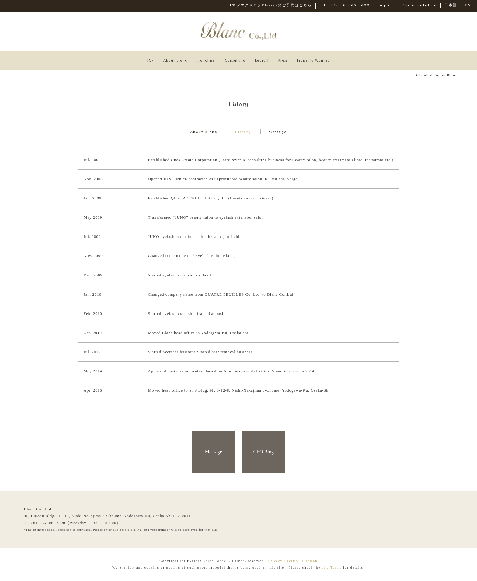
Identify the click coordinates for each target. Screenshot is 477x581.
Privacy (275, 562)
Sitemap (310, 562)
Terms (292, 562)
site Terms (332, 568)
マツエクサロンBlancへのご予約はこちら (271, 5)
